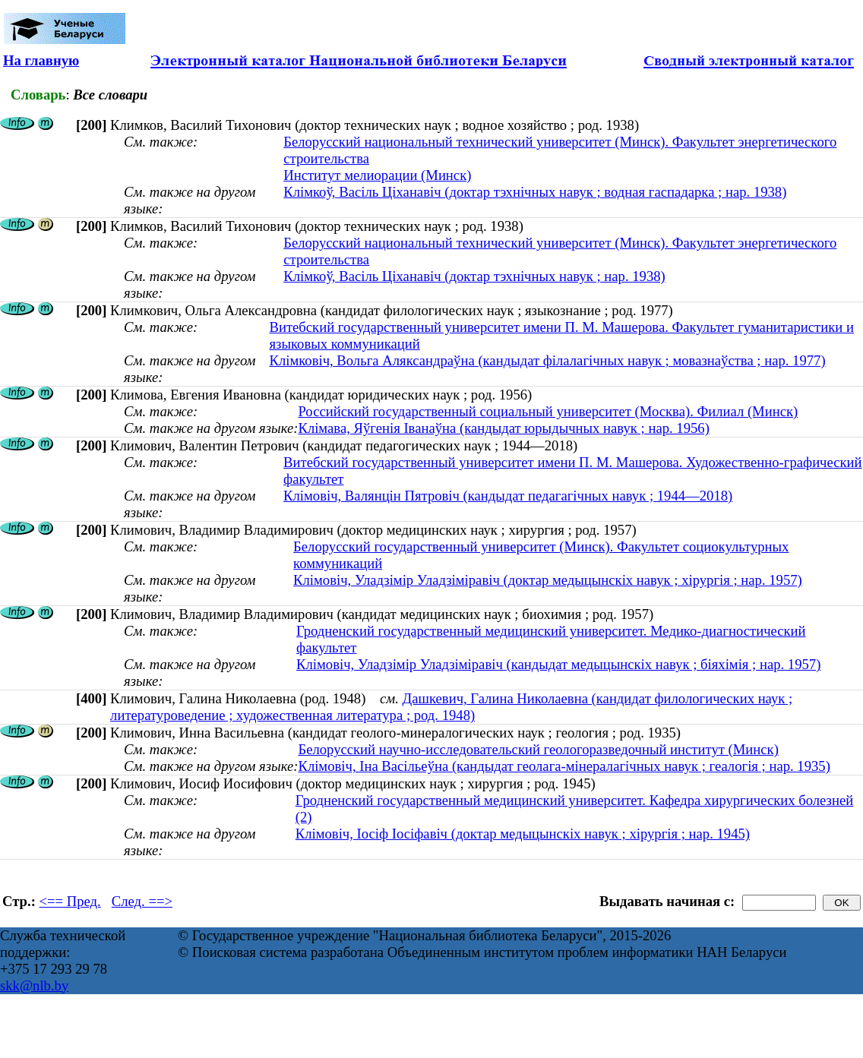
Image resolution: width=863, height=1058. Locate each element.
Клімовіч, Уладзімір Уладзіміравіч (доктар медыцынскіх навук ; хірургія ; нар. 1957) (547, 580)
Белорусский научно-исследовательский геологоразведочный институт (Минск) (538, 749)
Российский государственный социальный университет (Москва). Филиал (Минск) (548, 411)
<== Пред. (70, 901)
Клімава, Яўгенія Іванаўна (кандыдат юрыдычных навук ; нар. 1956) (503, 428)
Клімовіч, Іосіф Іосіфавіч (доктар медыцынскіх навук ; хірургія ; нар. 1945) (523, 834)
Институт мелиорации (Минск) (377, 175)
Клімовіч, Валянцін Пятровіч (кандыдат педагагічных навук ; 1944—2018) (507, 496)
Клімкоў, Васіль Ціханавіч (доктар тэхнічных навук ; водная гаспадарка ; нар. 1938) (534, 192)
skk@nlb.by (34, 985)
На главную (41, 60)
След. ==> (142, 901)
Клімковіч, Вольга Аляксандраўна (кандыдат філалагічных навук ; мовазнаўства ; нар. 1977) (547, 360)
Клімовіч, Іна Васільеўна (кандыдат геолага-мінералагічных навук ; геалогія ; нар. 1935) (564, 766)
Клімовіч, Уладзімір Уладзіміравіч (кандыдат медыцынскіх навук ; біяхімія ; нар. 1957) (558, 664)
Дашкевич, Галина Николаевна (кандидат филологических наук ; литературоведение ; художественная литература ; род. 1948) (451, 706)
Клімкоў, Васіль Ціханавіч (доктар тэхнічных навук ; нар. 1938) (474, 276)
